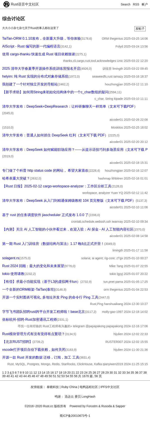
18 (61, 372)
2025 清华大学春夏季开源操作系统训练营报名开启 (41, 68)
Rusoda (106, 406)
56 (76, 376)
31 (116, 372)
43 (21, 376)
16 (52, 372)
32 (120, 372)
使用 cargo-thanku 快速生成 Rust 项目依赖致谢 (38, 54)
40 (8, 376)
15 (48, 372)
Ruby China (69, 387)
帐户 (145, 4)
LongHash (88, 396)
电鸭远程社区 (89, 387)
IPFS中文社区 (110, 387)
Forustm (91, 406)
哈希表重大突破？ (16, 178)
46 (34, 376)
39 (4, 376)
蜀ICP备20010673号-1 (75, 415)
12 (35, 372)
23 (82, 372)
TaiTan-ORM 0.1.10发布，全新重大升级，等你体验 (41, 38)
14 (44, 372)
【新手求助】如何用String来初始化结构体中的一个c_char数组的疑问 (55, 92)
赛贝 (78, 396)
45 (30, 376)
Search (125, 4)
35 (133, 372)
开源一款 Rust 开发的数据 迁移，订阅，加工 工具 (40, 357)
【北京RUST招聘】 (17, 342)
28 (103, 372)
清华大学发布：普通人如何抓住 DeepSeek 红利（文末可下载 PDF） (55, 135)
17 (56, 372)
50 (51, 376)
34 (128, 372)
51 (55, 376)
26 (95, 372)
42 (17, 376)
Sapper (120, 406)
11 (31, 372)
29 (107, 372)
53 (63, 376)
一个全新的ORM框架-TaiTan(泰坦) (28, 289)
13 (40, 372)
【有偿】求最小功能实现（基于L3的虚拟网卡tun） (41, 281)
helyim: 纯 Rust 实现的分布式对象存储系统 (35, 76)
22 (78, 372)
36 (137, 372)
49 (47, 376)
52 (59, 376)
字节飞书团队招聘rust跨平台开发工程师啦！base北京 (43, 312)
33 (124, 372)
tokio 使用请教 (13, 274)
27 (99, 372)
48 (42, 376)
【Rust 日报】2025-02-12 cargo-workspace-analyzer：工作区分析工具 (56, 186)
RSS (136, 4)
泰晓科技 (53, 387)
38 (145, 372)
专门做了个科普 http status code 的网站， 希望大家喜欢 (45, 170)
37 (141, 372)
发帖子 (140, 28)
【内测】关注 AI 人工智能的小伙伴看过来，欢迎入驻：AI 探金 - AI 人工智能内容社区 (68, 229)
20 (69, 372)
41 (13, 376)
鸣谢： (59, 396)
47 (38, 376)
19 (65, 372)
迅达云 (69, 396)
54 (68, 376)
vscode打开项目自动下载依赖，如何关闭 (33, 349)
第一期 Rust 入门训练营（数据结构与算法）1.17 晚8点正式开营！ (53, 244)
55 (72, 376)
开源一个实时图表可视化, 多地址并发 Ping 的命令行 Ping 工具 (50, 297)
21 (73, 372)
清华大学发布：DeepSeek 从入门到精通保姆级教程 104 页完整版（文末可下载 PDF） (69, 200)
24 (86, 372)
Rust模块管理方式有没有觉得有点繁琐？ (33, 334)
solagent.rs (10, 258)
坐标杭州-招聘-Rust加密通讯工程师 (29, 319)
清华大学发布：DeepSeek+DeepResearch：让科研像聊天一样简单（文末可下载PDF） (69, 106)
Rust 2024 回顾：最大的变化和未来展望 (33, 266)
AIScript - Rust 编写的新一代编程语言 (31, 46)
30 (112, 372)
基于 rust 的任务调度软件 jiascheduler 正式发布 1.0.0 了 (45, 215)
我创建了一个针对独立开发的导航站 (30, 84)
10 (27, 372)
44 (25, 376)
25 (90, 372)
